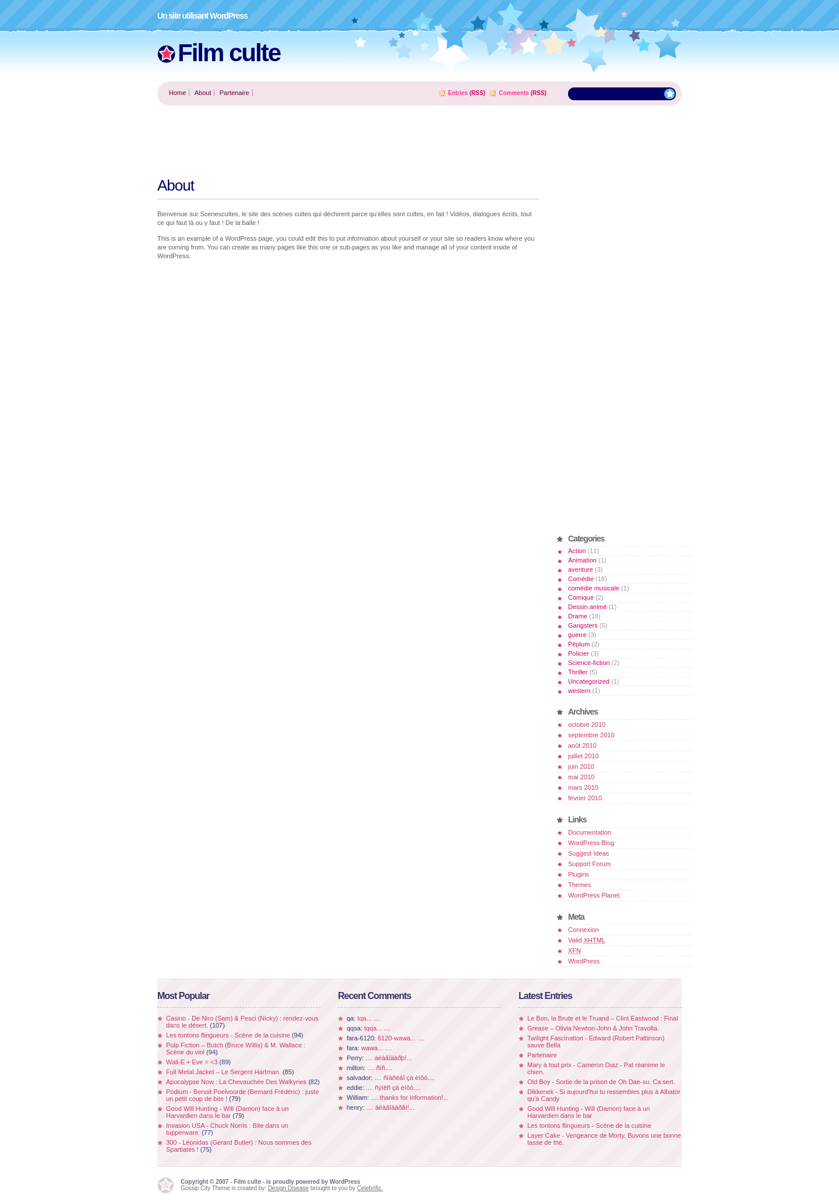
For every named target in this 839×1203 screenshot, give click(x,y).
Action (577, 550)
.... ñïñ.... (379, 1067)
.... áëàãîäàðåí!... (390, 1107)
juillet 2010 (583, 755)
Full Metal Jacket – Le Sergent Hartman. (223, 1071)
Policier (578, 653)
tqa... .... (368, 1018)
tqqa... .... (377, 1028)
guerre (577, 634)
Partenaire (234, 92)
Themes (579, 884)
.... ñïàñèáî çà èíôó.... (405, 1077)
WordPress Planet (593, 895)
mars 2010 (583, 787)
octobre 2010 (586, 724)
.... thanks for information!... (410, 1097)
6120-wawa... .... (401, 1038)
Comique (581, 597)
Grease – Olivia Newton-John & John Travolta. (593, 1028)
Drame (577, 616)
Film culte (229, 52)
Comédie (581, 578)
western (579, 690)
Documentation (589, 832)
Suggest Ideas (588, 853)
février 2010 (585, 797)
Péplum (579, 644)
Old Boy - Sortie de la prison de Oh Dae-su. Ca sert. (601, 1081)
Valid (586, 940)
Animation (582, 560)
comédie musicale (593, 588)
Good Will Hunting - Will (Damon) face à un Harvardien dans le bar (227, 1112)
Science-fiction (589, 662)
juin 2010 (581, 766)
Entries (458, 93)
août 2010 (582, 745)
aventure (580, 569)
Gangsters (583, 625)
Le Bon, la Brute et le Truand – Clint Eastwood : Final (602, 1018)
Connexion (583, 929)
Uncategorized (588, 681)
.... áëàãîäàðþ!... (388, 1057)
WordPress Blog (591, 842)
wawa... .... (376, 1047)
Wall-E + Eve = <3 (192, 1061)
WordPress (584, 961)
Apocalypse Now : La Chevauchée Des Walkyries (236, 1081)
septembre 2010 (591, 734)
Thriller (578, 672)
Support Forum (589, 863)
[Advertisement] (369, 140)
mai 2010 (581, 776)
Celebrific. (370, 1188)
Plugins (578, 874)
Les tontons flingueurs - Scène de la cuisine (228, 1035)
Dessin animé (587, 606)
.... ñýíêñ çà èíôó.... (393, 1087)
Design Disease (288, 1188)
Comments (514, 93)
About (203, 92)
